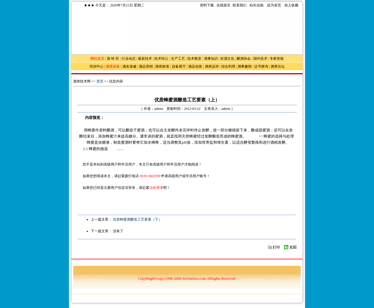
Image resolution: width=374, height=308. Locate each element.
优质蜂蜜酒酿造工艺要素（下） (137, 219)
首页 (99, 81)
